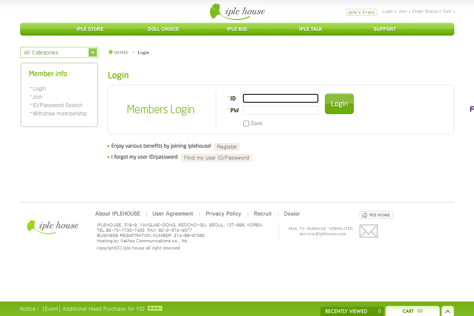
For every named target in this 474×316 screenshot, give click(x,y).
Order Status (425, 11)
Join (403, 11)
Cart (447, 11)
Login (387, 11)
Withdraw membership (60, 113)
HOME (118, 52)
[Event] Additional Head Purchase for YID (93, 308)
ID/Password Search (58, 104)
